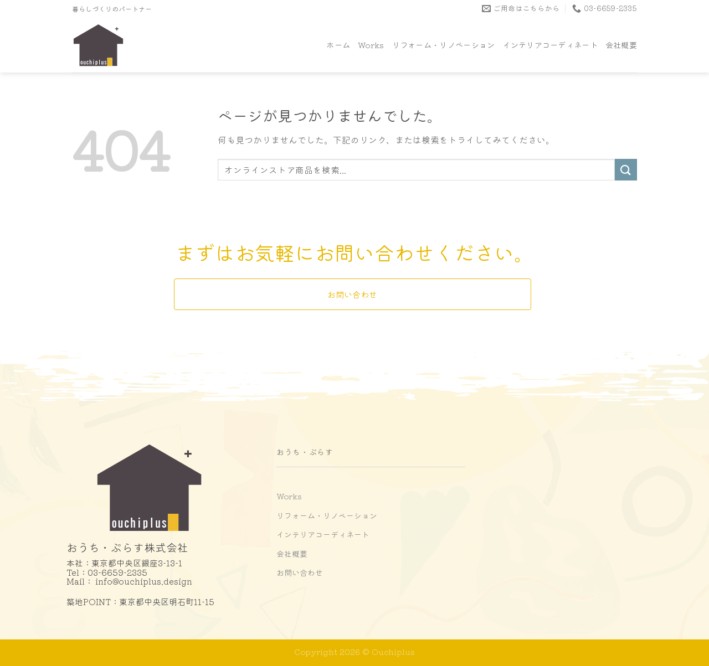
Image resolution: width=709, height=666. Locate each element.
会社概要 (621, 44)
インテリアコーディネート (549, 44)
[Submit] (626, 169)
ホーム (338, 44)
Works (371, 44)
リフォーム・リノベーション (443, 44)
